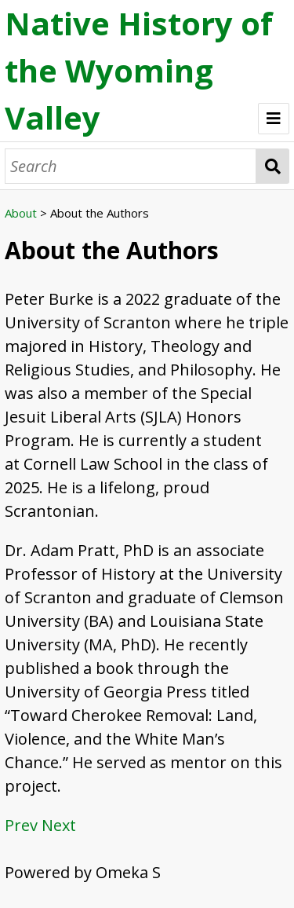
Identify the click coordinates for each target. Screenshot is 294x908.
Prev (21, 825)
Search (272, 166)
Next (59, 825)
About (21, 213)
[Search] (130, 166)
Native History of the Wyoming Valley (139, 70)
